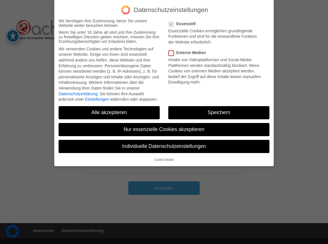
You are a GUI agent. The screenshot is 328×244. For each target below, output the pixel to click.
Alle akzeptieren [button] (109, 111)
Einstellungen (97, 98)
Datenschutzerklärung (78, 92)
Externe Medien (189, 51)
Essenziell (184, 22)
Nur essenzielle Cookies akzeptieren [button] (163, 128)
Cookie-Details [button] (164, 158)
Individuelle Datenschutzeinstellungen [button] (164, 145)
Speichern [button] (219, 111)
